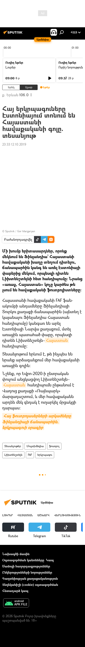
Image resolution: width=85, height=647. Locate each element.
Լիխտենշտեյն (13, 455)
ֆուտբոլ (54, 446)
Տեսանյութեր (12, 446)
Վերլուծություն (67, 515)
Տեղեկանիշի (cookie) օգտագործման (30, 584)
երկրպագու (44, 455)
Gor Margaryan (26, 231)
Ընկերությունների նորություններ (27, 572)
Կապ (50, 560)
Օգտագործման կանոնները (23, 560)
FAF (30, 455)
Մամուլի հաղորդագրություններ (26, 566)
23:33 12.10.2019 (14, 144)
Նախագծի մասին (15, 554)
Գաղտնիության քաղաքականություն (30, 578)
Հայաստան (57, 340)
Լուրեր (10, 67)
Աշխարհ (43, 515)
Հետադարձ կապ (15, 591)
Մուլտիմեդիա (35, 446)
